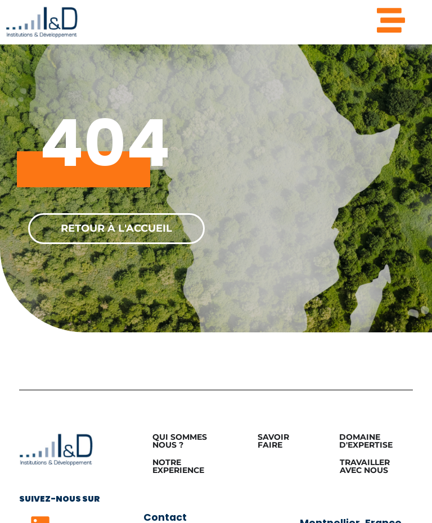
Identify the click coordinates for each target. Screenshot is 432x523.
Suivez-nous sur (59, 498)
